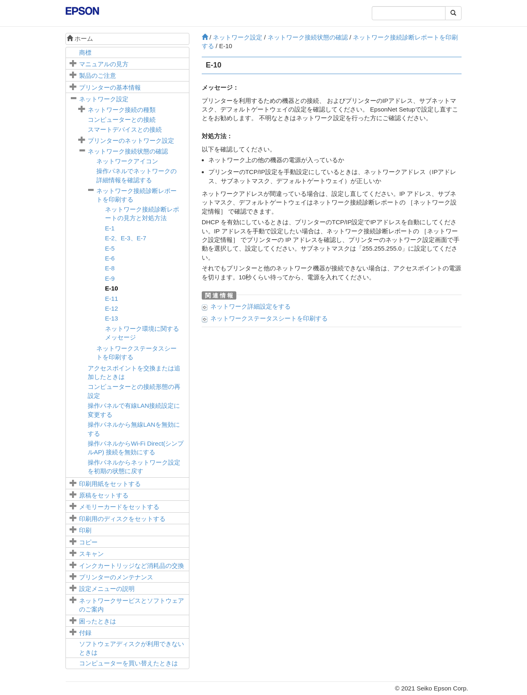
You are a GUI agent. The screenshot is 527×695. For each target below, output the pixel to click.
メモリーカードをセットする (119, 506)
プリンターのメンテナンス (116, 577)
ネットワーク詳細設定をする (250, 306)
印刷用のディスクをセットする (122, 518)
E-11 (111, 298)
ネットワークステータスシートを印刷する (269, 318)
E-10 (111, 288)
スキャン (91, 553)
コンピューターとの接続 (122, 119)
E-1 (109, 228)
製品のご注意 (97, 75)
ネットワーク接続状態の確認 (128, 151)
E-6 (109, 258)
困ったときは (97, 621)
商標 (85, 52)
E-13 (111, 318)
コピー (88, 542)
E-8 (109, 268)
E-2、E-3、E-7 (125, 238)
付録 (85, 632)
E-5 (109, 248)
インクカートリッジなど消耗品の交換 (131, 565)
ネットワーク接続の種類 (122, 109)
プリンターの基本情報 (110, 87)
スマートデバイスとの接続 (125, 129)
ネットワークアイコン (127, 161)
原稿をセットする (103, 495)
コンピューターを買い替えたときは (128, 663)
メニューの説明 (107, 588)
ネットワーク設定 (103, 98)
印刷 (85, 530)
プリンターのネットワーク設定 (131, 140)
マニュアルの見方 (103, 63)
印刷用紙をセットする (110, 483)
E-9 (109, 278)
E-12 (111, 308)
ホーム (80, 38)
